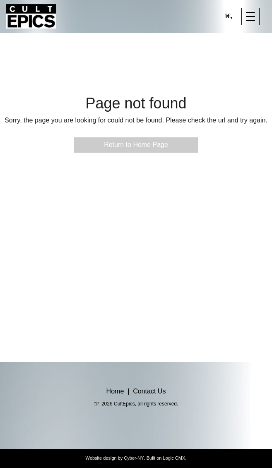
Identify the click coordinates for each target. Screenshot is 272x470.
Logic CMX (174, 458)
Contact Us (149, 391)
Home (115, 391)
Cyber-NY (134, 458)
